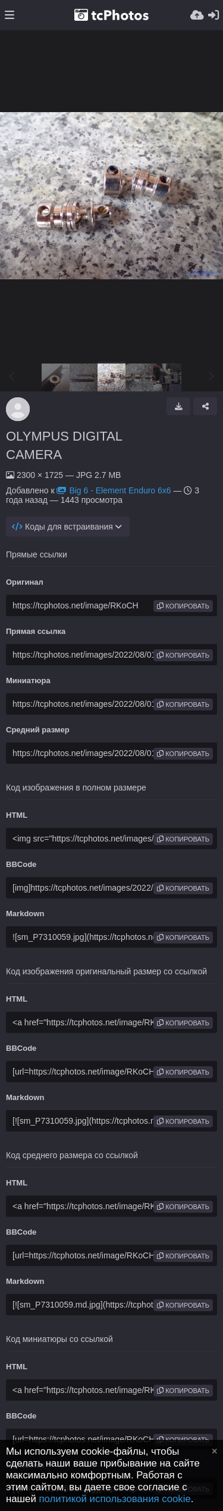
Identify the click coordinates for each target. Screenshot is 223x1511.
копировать (183, 606)
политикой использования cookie (114, 1498)
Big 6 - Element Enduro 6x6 (113, 490)
